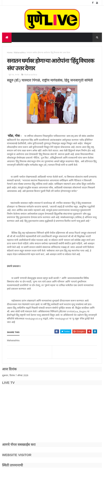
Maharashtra (19, 52)
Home (10, 52)
